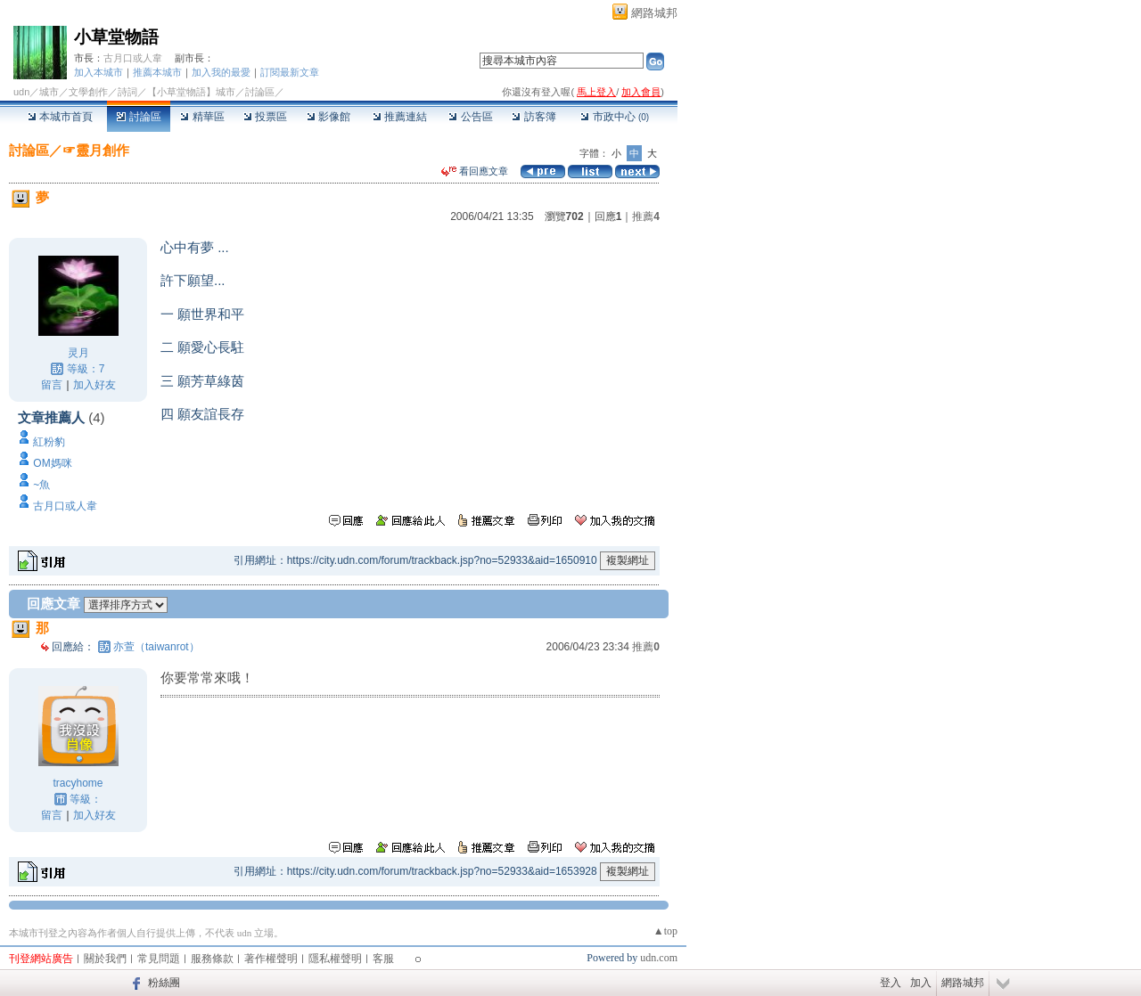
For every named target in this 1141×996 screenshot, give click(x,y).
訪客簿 (533, 116)
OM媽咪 (52, 463)
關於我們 (105, 958)
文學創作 (88, 91)
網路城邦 (654, 13)
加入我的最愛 (221, 72)
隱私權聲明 (335, 958)
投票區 (265, 116)
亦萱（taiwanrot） (156, 647)
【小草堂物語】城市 (191, 91)
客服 (383, 958)
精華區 (202, 116)
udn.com (658, 957)
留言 (51, 385)
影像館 (328, 116)
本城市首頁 (60, 116)
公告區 (470, 116)
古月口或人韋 (132, 58)
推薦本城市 (157, 72)
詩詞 (127, 91)
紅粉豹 (49, 442)
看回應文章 (474, 171)
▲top (665, 931)
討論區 (138, 116)
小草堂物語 (116, 37)
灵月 (78, 353)
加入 (921, 982)
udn (21, 91)
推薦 (646, 216)
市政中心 (614, 116)
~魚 (41, 484)
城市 (49, 91)
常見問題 (158, 958)
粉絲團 (164, 982)
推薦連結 (400, 116)
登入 (890, 982)
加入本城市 (98, 72)
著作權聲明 (271, 958)
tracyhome (78, 783)
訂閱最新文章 (289, 72)
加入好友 (94, 385)
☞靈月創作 (95, 150)
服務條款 (212, 958)
